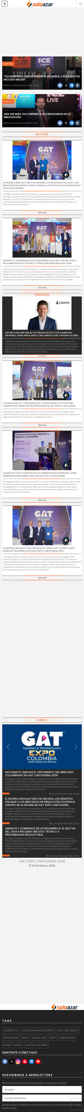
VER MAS (42, 212)
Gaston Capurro (36, 1045)
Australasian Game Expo (37, 1030)
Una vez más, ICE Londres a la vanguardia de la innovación (37, 115)
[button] (80, 4)
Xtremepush (66, 1037)
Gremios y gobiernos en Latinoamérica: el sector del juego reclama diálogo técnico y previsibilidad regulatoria (40, 832)
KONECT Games (12, 1045)
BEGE (25, 1037)
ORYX (52, 1037)
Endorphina (11, 1037)
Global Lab (39, 1037)
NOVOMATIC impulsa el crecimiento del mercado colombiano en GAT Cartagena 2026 (39, 773)
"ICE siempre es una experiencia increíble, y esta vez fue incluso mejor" (42, 78)
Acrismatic (10, 1030)
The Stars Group (67, 1030)
